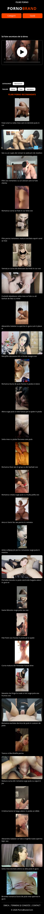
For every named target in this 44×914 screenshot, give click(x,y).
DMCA (6, 905)
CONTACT (36, 905)
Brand (22, 8)
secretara (30, 89)
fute (20, 89)
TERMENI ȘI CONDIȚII (20, 905)
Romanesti (18, 84)
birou (13, 89)
